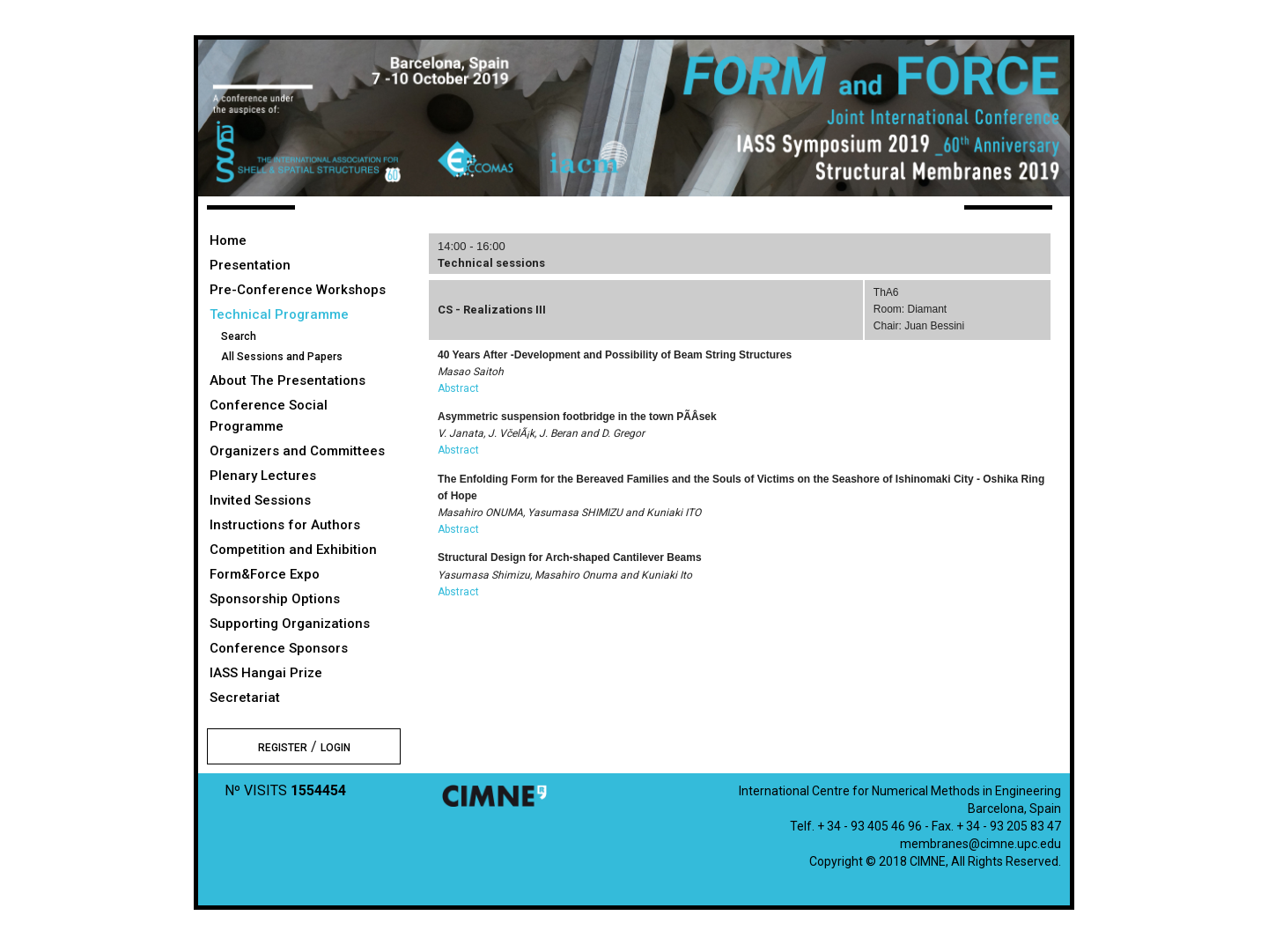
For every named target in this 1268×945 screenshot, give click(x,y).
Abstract (458, 388)
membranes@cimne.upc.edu (980, 844)
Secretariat (245, 697)
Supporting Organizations (290, 623)
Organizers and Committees (297, 451)
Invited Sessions (260, 500)
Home (228, 240)
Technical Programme (279, 314)
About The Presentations (287, 380)
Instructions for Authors (285, 525)
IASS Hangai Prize (266, 673)
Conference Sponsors (279, 648)
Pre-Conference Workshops (298, 290)
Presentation (250, 265)
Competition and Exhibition (293, 549)
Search (238, 336)
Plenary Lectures (263, 476)
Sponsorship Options (275, 599)
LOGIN (335, 748)
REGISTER (282, 748)
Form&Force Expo (265, 574)
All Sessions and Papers (282, 357)
